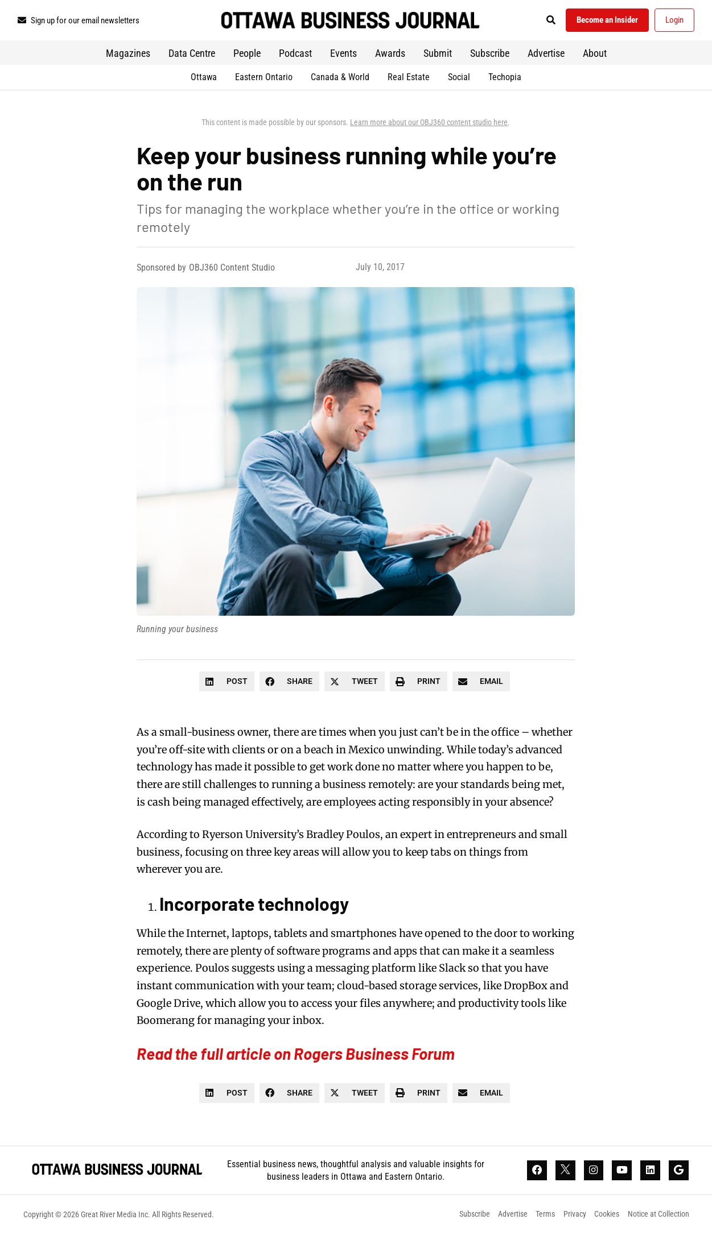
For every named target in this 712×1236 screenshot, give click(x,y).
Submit (437, 54)
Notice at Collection (658, 1216)
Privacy (574, 1216)
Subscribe (489, 54)
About (595, 54)
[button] (546, 20)
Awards (390, 54)
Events (343, 54)
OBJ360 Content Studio (232, 268)
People (247, 54)
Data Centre (191, 54)
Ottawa (204, 78)
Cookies (606, 1216)
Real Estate (409, 78)
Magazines (128, 54)
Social (459, 78)
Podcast (295, 54)
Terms (544, 1216)
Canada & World (340, 78)
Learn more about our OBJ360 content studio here (429, 123)
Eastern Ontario (264, 78)
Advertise (546, 54)
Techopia (504, 78)
